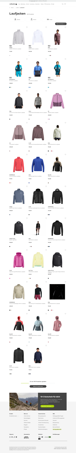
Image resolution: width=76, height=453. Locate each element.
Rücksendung (56, 422)
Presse (25, 429)
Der (30, 0)
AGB (55, 448)
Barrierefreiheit (56, 427)
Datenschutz (64, 448)
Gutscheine (41, 424)
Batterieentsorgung (42, 429)
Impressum (59, 448)
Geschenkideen (41, 427)
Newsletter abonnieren (46, 406)
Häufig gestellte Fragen (58, 416)
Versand (54, 420)
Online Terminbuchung (43, 422)
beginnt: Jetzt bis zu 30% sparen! (41, 0)
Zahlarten (55, 424)
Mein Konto (40, 418)
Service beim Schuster (43, 420)
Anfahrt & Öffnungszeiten (58, 418)
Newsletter (26, 427)
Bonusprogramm (42, 416)
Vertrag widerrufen (57, 429)
